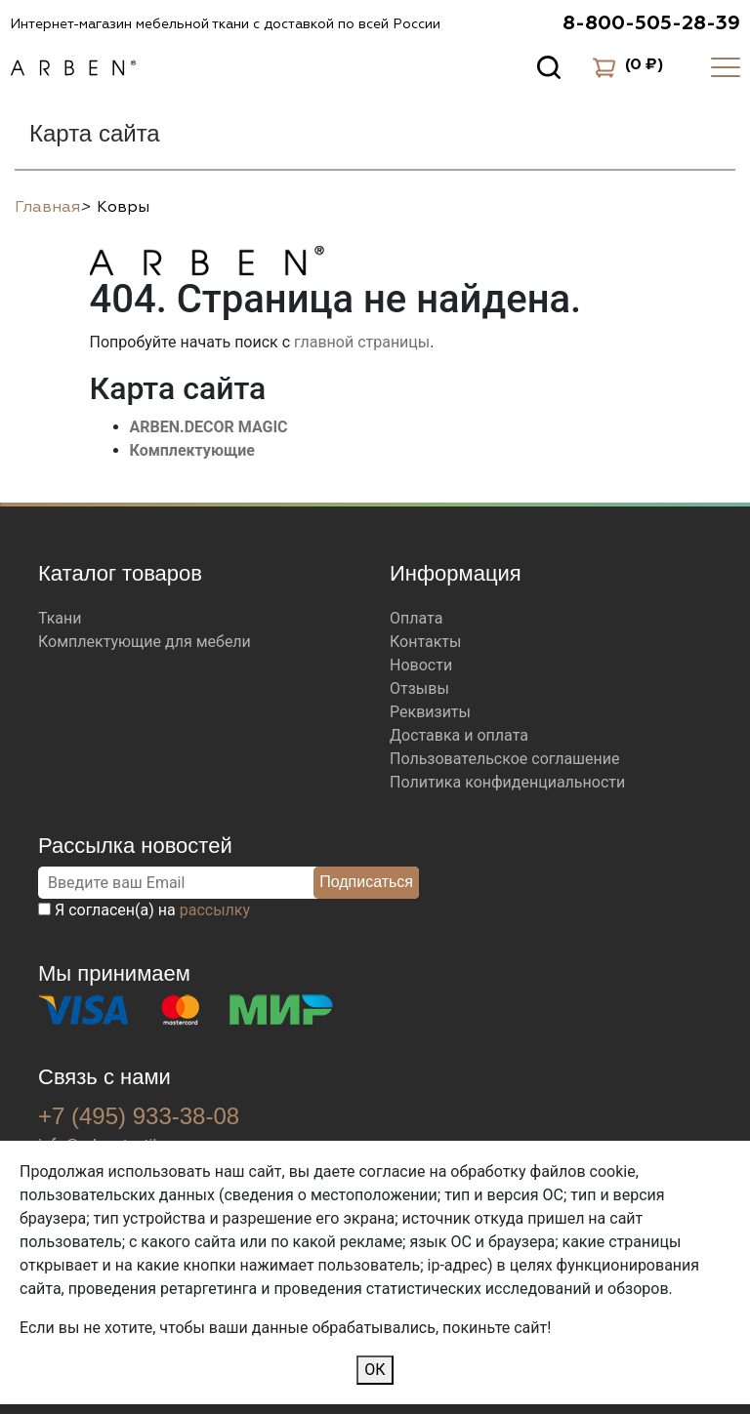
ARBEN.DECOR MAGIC (209, 427)
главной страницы (362, 342)
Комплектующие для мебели (144, 641)
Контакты (425, 641)
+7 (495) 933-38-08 (138, 1116)
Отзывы (419, 688)
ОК (374, 1369)
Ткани (60, 618)
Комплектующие (193, 450)
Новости (421, 665)
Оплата (416, 618)
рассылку (215, 910)
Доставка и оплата (459, 735)
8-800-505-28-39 (651, 23)
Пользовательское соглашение (505, 758)
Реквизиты (430, 712)
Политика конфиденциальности (507, 782)
